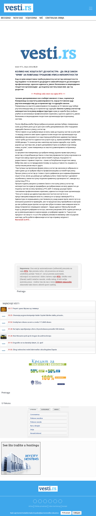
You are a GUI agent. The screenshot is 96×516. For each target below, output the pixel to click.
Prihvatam (66, 513)
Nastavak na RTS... (23, 220)
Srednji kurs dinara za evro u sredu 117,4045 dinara (32, 322)
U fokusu (33, 409)
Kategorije (45, 409)
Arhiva (56, 409)
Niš (41, 17)
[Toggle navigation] (90, 7)
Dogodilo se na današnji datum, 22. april (28, 343)
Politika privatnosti (41, 506)
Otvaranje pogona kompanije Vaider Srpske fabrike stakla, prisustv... (38, 315)
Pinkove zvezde (36, 422)
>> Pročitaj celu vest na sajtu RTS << (48, 93)
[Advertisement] (48, 30)
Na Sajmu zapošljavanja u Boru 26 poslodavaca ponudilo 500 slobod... (39, 329)
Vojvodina (31, 17)
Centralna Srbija (54, 17)
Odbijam (76, 513)
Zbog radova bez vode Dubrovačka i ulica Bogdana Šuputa (35, 349)
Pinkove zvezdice (36, 418)
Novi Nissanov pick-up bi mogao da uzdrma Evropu (32, 336)
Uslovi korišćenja (54, 506)
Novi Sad (18, 17)
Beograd (6, 17)
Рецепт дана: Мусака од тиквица (26, 308)
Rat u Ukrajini (35, 426)
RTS (21, 67)
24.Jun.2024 (28, 67)
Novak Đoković (35, 433)
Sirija (32, 429)
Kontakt (64, 506)
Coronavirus (35, 414)
